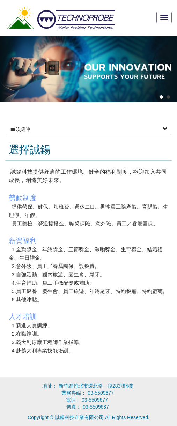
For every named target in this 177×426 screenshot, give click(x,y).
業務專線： (73, 393)
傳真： (73, 407)
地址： (49, 386)
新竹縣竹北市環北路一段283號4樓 (96, 386)
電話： (87, 399)
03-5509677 (101, 393)
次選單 (88, 129)
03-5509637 (96, 407)
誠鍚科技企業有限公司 (61, 18)
